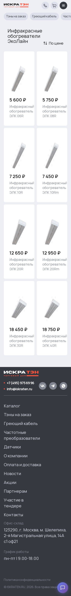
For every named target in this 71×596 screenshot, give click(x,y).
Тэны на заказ (16, 16)
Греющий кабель (44, 16)
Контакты (13, 515)
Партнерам (15, 491)
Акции (10, 482)
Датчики (12, 447)
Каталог (12, 406)
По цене (56, 43)
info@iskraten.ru (19, 389)
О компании (15, 456)
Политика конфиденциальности (27, 580)
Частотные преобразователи (22, 435)
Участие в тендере (13, 503)
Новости (12, 473)
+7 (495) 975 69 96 (20, 383)
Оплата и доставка (22, 465)
